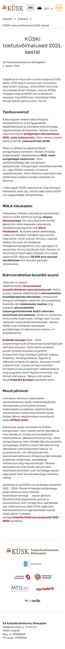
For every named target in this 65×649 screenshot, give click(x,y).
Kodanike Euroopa (21, 379)
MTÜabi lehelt (19, 419)
